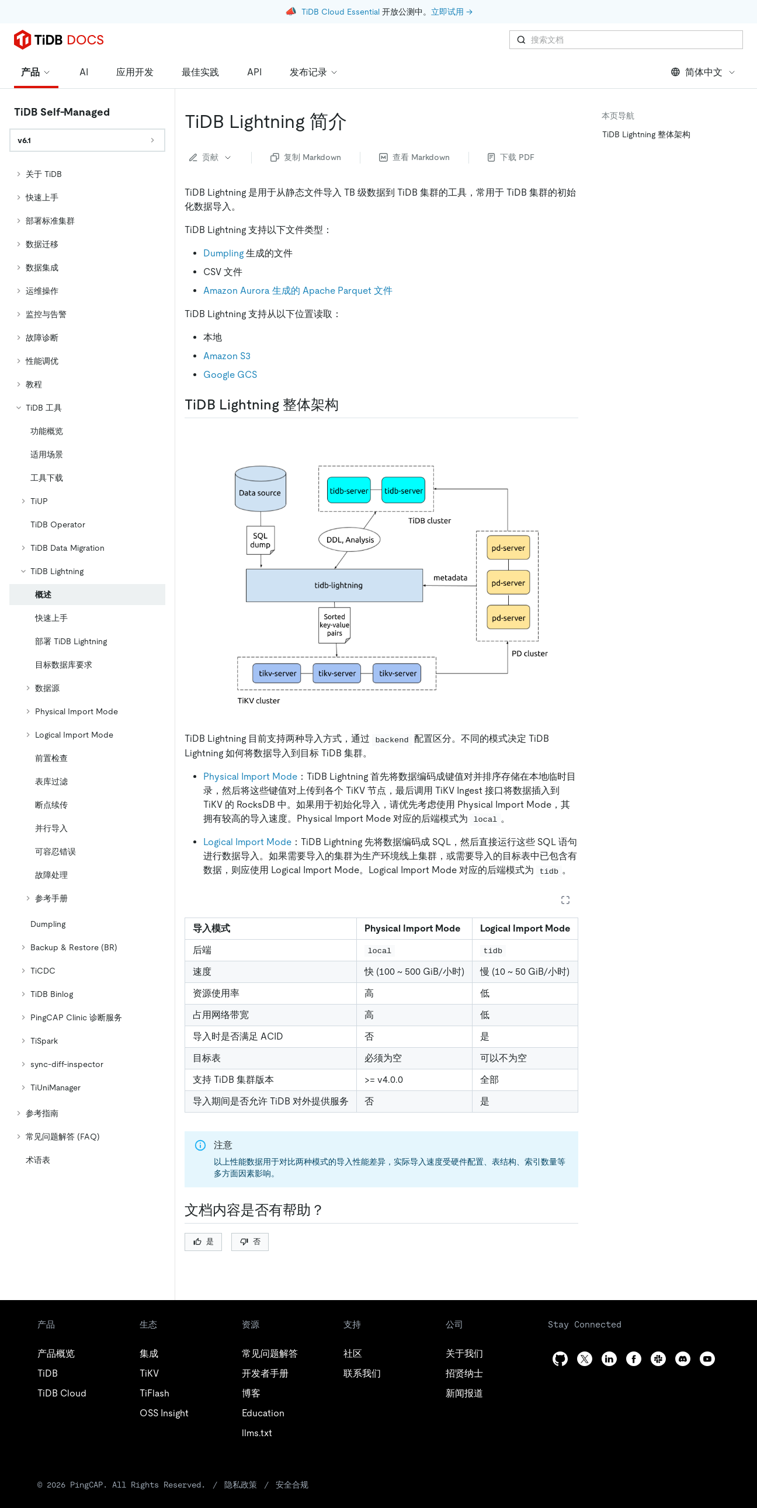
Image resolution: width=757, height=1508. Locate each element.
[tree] (87, 667)
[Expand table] (565, 900)
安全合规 (292, 1484)
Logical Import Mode (247, 841)
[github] (560, 1359)
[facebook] (633, 1359)
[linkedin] (609, 1359)
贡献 (210, 157)
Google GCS (230, 374)
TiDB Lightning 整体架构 (646, 134)
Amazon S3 (227, 356)
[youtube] (707, 1359)
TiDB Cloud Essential (340, 11)
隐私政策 (240, 1484)
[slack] (658, 1359)
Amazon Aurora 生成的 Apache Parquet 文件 (298, 290)
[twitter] (584, 1359)
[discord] (683, 1359)
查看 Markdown (414, 157)
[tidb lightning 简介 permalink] (356, 121)
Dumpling (223, 253)
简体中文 (704, 72)
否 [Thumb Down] (250, 1241)
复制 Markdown (305, 157)
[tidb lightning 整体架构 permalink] (348, 405)
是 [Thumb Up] (203, 1241)
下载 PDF (511, 157)
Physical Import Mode (250, 776)
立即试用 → (452, 11)
